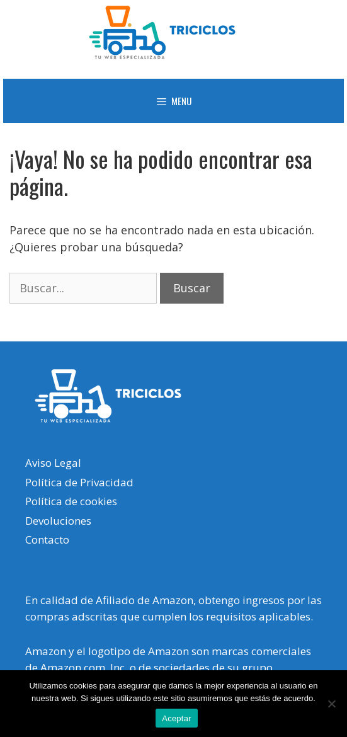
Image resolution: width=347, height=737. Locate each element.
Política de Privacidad (79, 482)
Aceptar (176, 718)
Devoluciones (58, 520)
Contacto (47, 539)
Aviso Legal (53, 462)
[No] (331, 703)
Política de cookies (71, 501)
